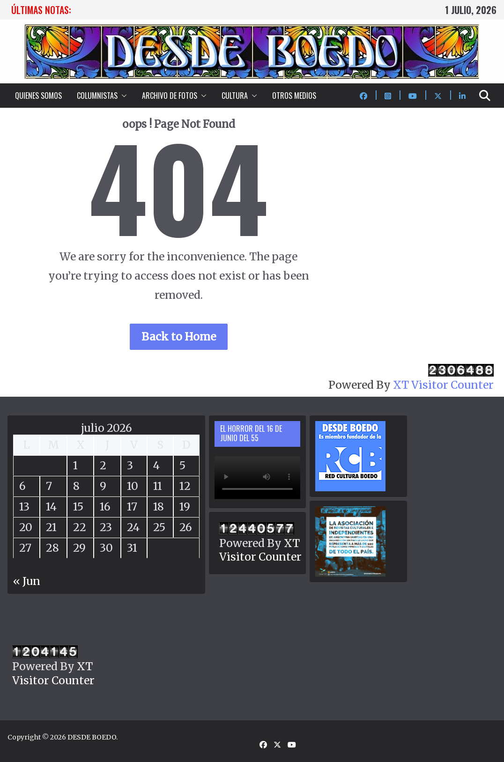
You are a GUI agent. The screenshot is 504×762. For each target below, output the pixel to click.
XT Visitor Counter (443, 385)
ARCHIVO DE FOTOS (169, 95)
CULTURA (235, 95)
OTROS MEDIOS (294, 95)
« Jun (26, 581)
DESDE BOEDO (91, 737)
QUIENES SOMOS (38, 95)
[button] (122, 95)
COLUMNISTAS (97, 95)
